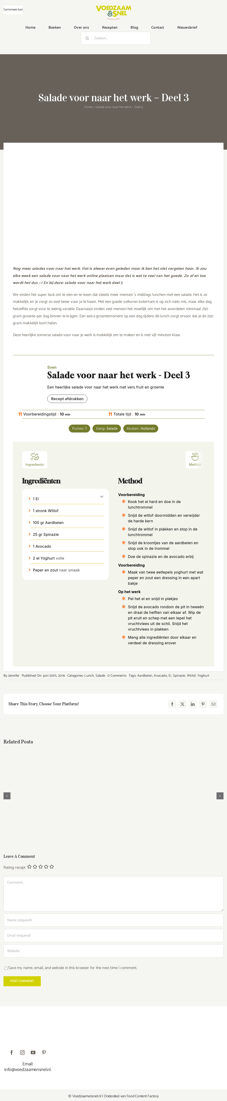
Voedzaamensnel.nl (86, 1096)
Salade (100, 676)
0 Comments (116, 676)
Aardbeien (144, 676)
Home (88, 107)
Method (195, 459)
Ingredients (35, 459)
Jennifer (14, 676)
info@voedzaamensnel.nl (27, 1070)
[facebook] (11, 1052)
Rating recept (14, 867)
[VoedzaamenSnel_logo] (113, 7)
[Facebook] (172, 704)
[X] (182, 704)
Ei (170, 676)
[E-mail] (213, 704)
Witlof (191, 676)
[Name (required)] (113, 920)
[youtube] (33, 1052)
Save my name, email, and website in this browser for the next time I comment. (72, 968)
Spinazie (179, 676)
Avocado (160, 676)
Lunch (89, 676)
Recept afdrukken (67, 398)
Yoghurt (203, 676)
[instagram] (22, 1052)
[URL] (113, 950)
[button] (101, 496)
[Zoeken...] (116, 38)
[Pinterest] (203, 704)
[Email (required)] (113, 935)
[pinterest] (44, 1052)
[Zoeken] (87, 38)
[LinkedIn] (193, 704)
